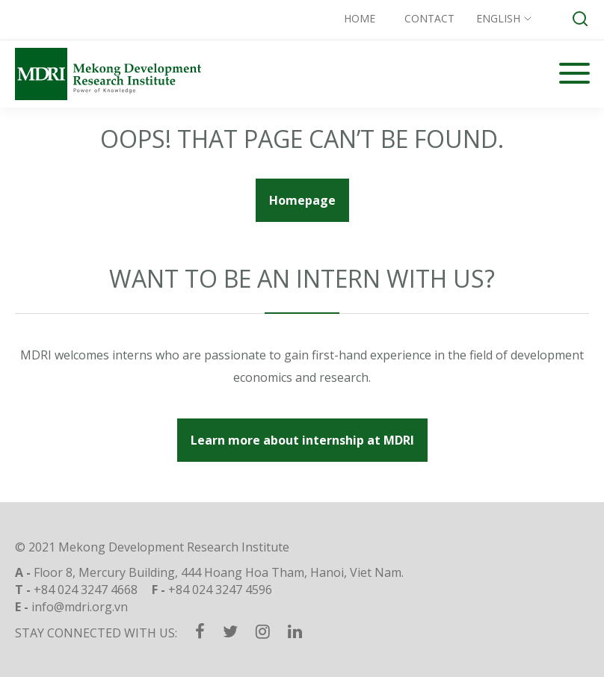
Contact (429, 18)
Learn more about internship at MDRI (302, 440)
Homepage (302, 200)
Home (359, 18)
